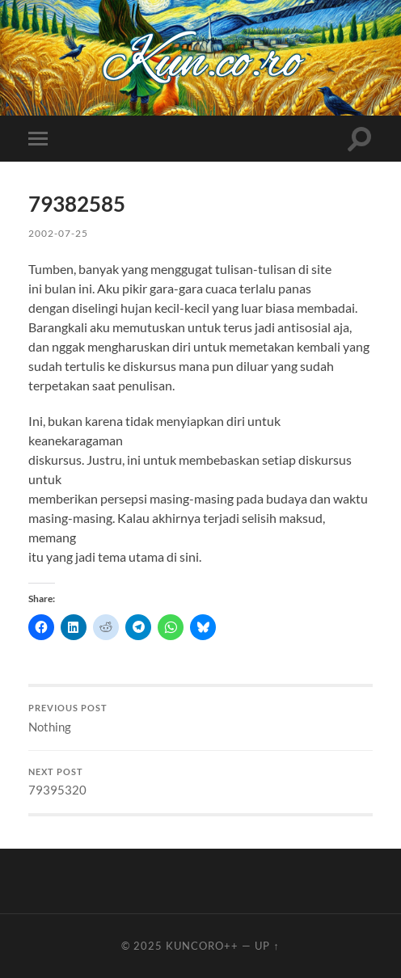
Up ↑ (267, 945)
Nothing (201, 718)
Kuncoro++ (202, 945)
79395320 (201, 782)
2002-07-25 (58, 233)
